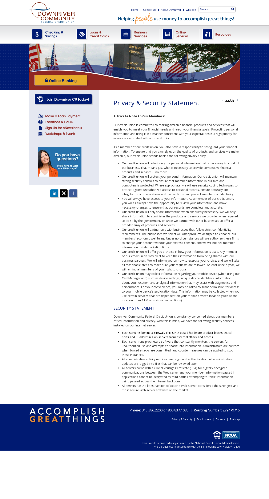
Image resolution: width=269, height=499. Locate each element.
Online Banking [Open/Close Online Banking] (61, 80)
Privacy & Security (182, 419)
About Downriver (171, 10)
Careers (220, 419)
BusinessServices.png (139, 34)
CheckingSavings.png (51, 34)
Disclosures (204, 419)
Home (134, 10)
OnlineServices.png (180, 34)
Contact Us (149, 10)
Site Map (235, 419)
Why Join (191, 10)
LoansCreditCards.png (96, 34)
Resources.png (220, 34)
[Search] (232, 9)
